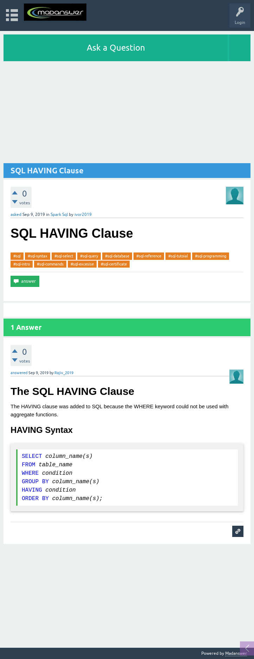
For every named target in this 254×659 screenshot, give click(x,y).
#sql (17, 256)
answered (19, 373)
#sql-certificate (114, 264)
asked (16, 214)
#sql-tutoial (178, 256)
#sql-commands (50, 264)
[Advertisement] (127, 114)
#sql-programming (210, 256)
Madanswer (236, 653)
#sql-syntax (37, 256)
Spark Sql (59, 214)
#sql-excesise (82, 264)
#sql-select (63, 256)
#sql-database (117, 256)
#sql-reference (148, 256)
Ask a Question (116, 47)
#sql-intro (21, 264)
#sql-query (89, 256)
